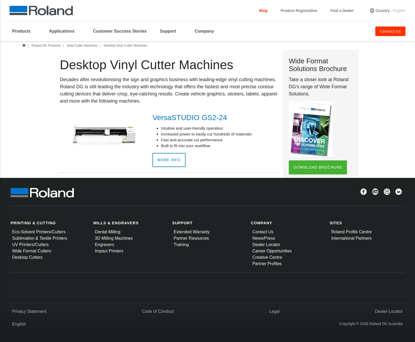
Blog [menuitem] (263, 10)
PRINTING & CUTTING (33, 223)
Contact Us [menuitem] (390, 31)
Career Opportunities (272, 251)
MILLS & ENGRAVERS (116, 223)
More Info (169, 160)
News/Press (263, 238)
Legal (274, 311)
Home (23, 45)
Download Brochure (318, 167)
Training (181, 244)
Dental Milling (107, 232)
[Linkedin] (398, 191)
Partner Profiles (267, 263)
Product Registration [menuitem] (299, 10)
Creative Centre (267, 257)
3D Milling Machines (114, 238)
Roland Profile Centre (351, 232)
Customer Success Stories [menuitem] (120, 31)
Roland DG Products (46, 45)
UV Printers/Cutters (30, 244)
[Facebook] (363, 191)
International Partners (351, 238)
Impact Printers (109, 251)
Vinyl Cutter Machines (82, 45)
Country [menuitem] (383, 10)
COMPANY (261, 223)
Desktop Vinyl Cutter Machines (125, 45)
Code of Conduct (158, 311)
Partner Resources (191, 238)
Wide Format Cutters (31, 251)
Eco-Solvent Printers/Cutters (39, 232)
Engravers (104, 244)
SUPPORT (182, 223)
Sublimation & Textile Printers (39, 238)
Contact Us (262, 232)
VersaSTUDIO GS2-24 (189, 117)
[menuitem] (24, 31)
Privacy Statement (29, 311)
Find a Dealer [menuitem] (342, 10)
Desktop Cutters (27, 257)
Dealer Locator (266, 244)
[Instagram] (387, 191)
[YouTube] (375, 191)
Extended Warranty (192, 232)
